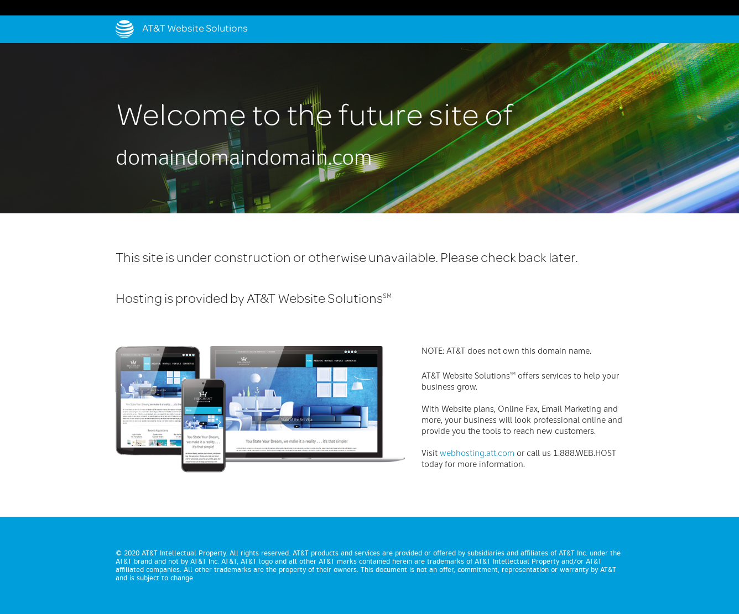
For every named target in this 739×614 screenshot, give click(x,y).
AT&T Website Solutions (195, 29)
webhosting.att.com (477, 453)
